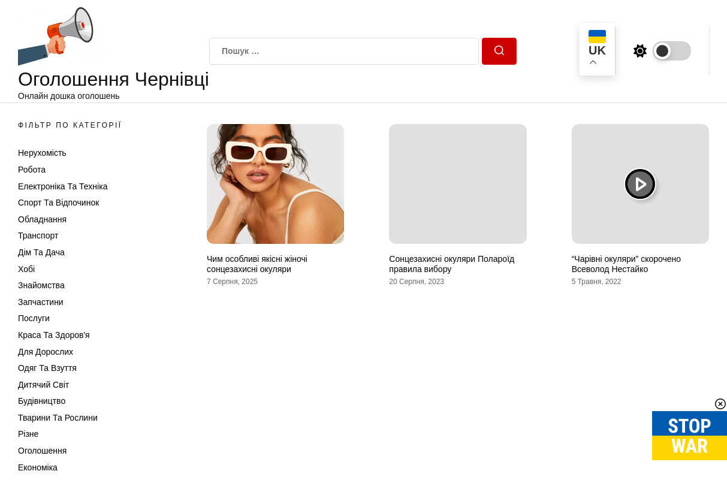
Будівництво (41, 401)
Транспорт (38, 235)
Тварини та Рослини (58, 417)
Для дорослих (45, 352)
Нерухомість (42, 153)
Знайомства (41, 285)
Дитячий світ (43, 385)
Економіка (38, 467)
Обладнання (42, 219)
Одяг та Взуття (47, 368)
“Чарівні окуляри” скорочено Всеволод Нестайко (626, 264)
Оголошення (42, 450)
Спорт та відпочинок (58, 202)
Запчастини (41, 302)
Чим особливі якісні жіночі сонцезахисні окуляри (257, 264)
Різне (28, 434)
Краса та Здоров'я (54, 335)
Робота (32, 169)
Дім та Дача (41, 252)
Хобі (26, 269)
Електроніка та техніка (62, 186)
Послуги (34, 318)
